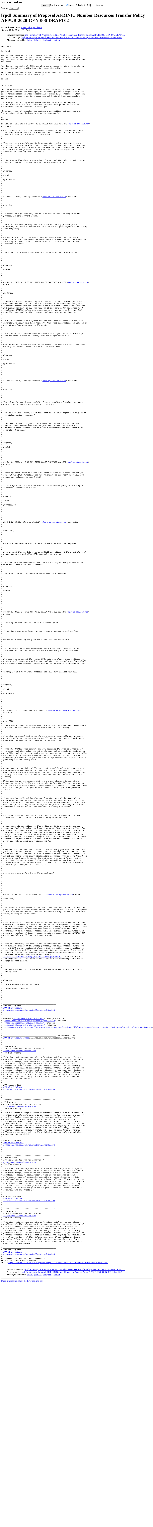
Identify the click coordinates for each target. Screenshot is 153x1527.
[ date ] (30, 40)
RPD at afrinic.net (13, 1200)
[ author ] (57, 40)
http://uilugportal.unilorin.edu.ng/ (24, 1218)
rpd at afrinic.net (79, 139)
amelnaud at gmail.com (31, 27)
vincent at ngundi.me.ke (60, 1064)
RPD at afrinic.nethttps (16, 1236)
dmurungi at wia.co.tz (54, 227)
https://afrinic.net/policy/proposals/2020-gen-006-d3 (32, 1139)
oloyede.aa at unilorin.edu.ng (63, 843)
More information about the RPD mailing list (22, 1524)
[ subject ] (47, 40)
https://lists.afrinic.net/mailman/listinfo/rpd (29, 1203)
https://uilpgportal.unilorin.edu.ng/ (24, 1221)
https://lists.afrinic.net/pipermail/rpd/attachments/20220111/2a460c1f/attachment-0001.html (58, 1506)
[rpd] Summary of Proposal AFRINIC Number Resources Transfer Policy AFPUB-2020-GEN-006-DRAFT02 (74, 35)
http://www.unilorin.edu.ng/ (28, 1213)
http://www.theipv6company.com (19, 1252)
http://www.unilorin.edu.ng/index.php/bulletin (29, 1216)
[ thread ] (38, 40)
